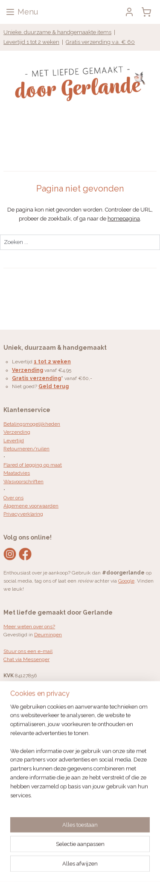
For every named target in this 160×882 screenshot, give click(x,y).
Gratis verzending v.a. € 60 (100, 42)
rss (145, 852)
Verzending (16, 432)
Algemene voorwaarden (30, 506)
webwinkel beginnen (47, 866)
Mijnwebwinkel (119, 866)
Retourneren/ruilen (26, 449)
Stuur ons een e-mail (27, 651)
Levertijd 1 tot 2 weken (31, 42)
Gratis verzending (36, 378)
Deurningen (48, 635)
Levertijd (13, 441)
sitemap (129, 852)
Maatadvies (16, 473)
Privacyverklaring (23, 514)
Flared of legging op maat (32, 465)
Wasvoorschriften (23, 482)
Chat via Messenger (26, 659)
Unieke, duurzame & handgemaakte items (57, 32)
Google (126, 581)
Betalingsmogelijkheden (31, 424)
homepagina (124, 218)
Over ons (13, 498)
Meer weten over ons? (29, 627)
